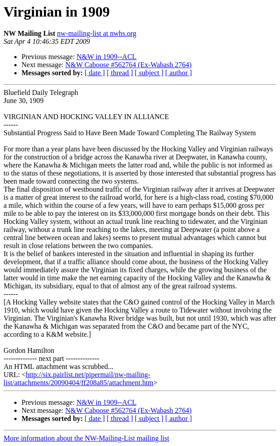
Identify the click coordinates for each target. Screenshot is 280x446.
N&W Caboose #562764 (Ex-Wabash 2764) (128, 65)
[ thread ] (120, 73)
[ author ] (178, 73)
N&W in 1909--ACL (107, 56)
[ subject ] (149, 73)
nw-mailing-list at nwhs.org (96, 33)
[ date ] (95, 73)
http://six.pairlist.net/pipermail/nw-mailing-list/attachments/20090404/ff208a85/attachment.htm (78, 378)
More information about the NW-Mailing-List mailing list (86, 438)
